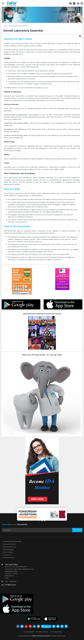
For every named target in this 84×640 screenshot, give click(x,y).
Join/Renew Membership (12, 541)
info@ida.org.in (10, 585)
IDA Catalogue (8, 549)
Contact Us (7, 555)
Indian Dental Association (41, 636)
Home (5, 26)
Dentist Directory (9, 547)
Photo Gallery (8, 552)
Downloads (30, 632)
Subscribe (77, 530)
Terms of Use (43, 632)
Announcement (8, 557)
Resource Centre (9, 544)
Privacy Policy (57, 632)
